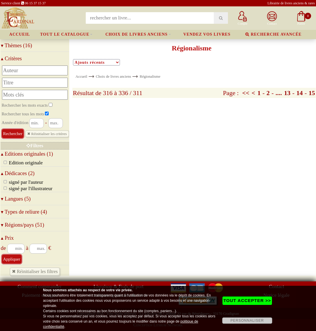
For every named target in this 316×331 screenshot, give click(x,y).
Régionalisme (150, 76)
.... (278, 93)
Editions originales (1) (27, 154)
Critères (11, 58)
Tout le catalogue (64, 34)
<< (245, 93)
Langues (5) (16, 199)
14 (299, 93)
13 (287, 93)
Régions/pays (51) (22, 225)
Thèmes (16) (16, 45)
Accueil (19, 34)
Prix (7, 238)
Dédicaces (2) (18, 173)
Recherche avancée (273, 34)
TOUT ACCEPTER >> (247, 300)
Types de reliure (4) (24, 212)
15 (311, 93)
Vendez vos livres (207, 34)
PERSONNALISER (247, 321)
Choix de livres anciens (136, 34)
